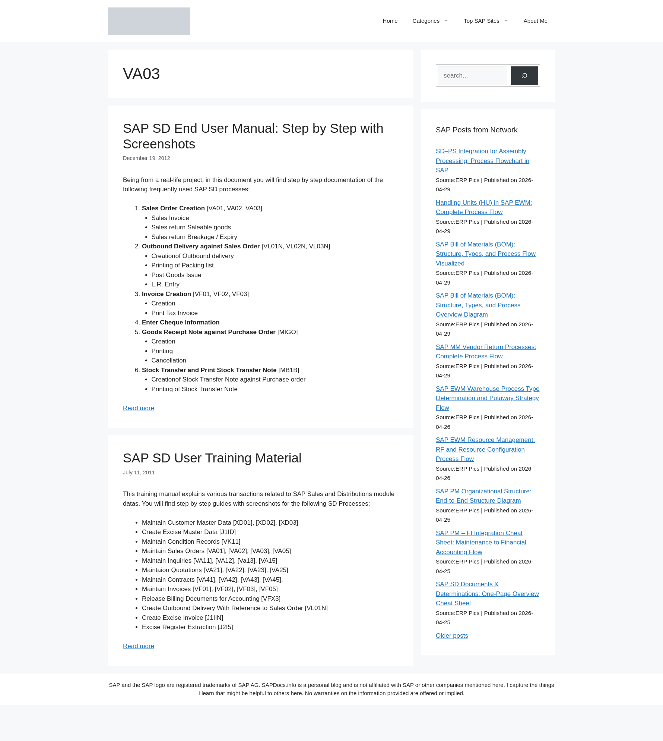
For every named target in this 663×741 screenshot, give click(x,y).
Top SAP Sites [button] (490, 21)
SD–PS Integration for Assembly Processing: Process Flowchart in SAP (482, 161)
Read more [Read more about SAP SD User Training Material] (138, 646)
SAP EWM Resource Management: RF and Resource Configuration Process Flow (485, 449)
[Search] (524, 75)
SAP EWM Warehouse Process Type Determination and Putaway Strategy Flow (487, 398)
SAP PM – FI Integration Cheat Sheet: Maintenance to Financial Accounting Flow (481, 543)
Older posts (452, 635)
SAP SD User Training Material (212, 457)
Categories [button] (435, 21)
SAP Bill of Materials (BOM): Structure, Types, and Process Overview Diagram (478, 305)
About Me (536, 21)
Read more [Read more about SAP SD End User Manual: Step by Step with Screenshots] (138, 408)
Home (390, 21)
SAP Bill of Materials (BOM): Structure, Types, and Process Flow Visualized (486, 254)
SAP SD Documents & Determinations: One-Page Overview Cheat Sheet (487, 594)
